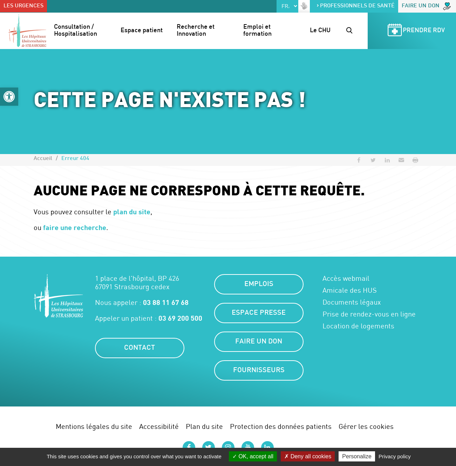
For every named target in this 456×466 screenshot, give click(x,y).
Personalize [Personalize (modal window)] (357, 456)
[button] (9, 97)
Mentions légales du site (94, 426)
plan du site (131, 211)
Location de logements (358, 326)
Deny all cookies (307, 456)
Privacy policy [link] (395, 456)
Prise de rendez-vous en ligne (369, 314)
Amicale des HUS (349, 290)
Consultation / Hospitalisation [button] (75, 30)
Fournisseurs (259, 370)
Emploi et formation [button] (257, 30)
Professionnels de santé (355, 6)
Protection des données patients (281, 426)
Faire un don (426, 6)
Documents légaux (351, 302)
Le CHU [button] (320, 31)
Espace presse (259, 313)
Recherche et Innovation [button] (196, 30)
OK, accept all (252, 456)
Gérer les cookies (366, 426)
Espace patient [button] (142, 31)
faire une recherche (74, 227)
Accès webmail (345, 278)
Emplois (258, 284)
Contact (139, 348)
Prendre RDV (415, 31)
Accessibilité (159, 426)
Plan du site (204, 426)
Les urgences (23, 6)
